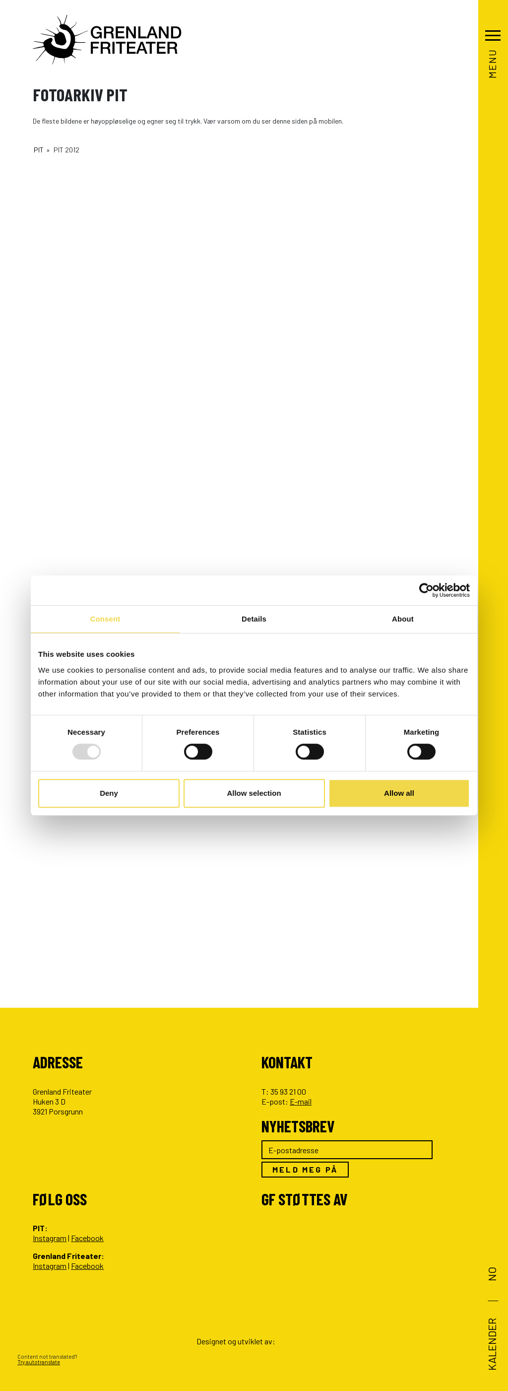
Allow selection (254, 793)
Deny (109, 793)
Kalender (491, 1344)
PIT (39, 149)
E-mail (301, 1101)
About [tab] (403, 619)
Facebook (87, 1238)
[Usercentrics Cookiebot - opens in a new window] (426, 590)
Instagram (49, 1238)
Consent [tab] (105, 619)
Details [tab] (254, 619)
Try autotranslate (38, 1362)
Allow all (399, 793)
